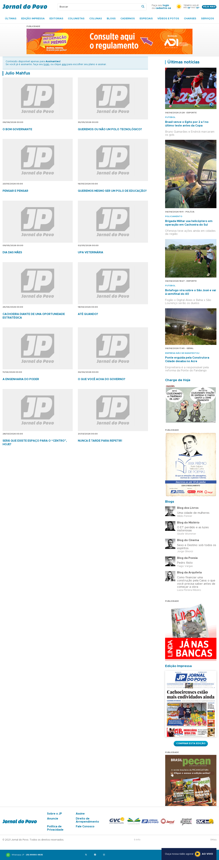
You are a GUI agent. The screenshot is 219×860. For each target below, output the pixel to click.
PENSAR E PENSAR (15, 191)
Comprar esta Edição (190, 743)
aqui (64, 64)
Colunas (95, 18)
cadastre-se (163, 8)
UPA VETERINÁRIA (90, 252)
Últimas (10, 18)
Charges (190, 18)
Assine (80, 813)
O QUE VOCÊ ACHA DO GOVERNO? (101, 379)
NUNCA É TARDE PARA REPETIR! (100, 440)
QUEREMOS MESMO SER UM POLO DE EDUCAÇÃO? (112, 191)
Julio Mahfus (17, 73)
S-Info (137, 840)
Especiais (146, 18)
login (166, 5)
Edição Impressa (33, 18)
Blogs (111, 18)
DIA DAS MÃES (12, 252)
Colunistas (76, 18)
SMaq (213, 840)
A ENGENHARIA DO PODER (21, 379)
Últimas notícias (183, 62)
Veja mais (209, 7)
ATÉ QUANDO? (88, 314)
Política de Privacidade (55, 828)
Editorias (56, 18)
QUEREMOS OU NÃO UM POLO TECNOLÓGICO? (110, 129)
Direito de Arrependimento (87, 820)
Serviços (207, 18)
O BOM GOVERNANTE (17, 129)
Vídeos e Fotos (168, 18)
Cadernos (127, 18)
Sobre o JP (54, 813)
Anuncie (52, 818)
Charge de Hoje (177, 380)
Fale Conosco (85, 826)
